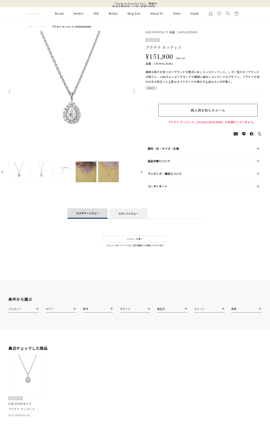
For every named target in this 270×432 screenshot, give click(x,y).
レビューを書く (135, 241)
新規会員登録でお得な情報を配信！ (135, 6)
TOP (29, 26)
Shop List (133, 13)
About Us (156, 13)
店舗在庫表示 (157, 89)
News (177, 13)
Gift (96, 13)
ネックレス (42, 26)
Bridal (113, 13)
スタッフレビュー (128, 216)
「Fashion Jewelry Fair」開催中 (135, 3)
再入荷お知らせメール (211, 113)
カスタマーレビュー (87, 216)
